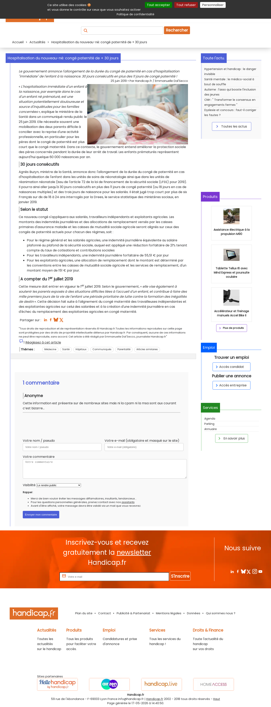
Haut (216, 699)
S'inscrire (180, 576)
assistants (128, 502)
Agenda (209, 419)
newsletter (134, 552)
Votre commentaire (39, 456)
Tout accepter (158, 5)
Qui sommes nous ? (220, 613)
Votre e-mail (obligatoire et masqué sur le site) (142, 440)
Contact (104, 613)
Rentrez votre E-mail (42, 576)
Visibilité (29, 485)
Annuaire (210, 429)
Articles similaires (147, 349)
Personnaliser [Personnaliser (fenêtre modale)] (213, 5)
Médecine (50, 349)
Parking (209, 424)
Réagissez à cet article (43, 342)
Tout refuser (186, 5)
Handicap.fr (154, 699)
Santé (66, 349)
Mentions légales (168, 613)
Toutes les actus (231, 126)
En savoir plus (231, 438)
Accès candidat (229, 366)
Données (193, 613)
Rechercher (177, 30)
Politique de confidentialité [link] (135, 14)
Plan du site (83, 613)
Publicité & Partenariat (133, 613)
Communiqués (101, 349)
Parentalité (123, 349)
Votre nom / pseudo (39, 440)
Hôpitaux (81, 349)
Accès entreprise (230, 385)
